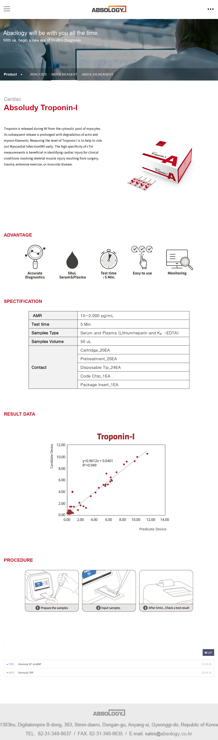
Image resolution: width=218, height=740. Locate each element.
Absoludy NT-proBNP (29, 664)
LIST (208, 652)
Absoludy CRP (25, 672)
